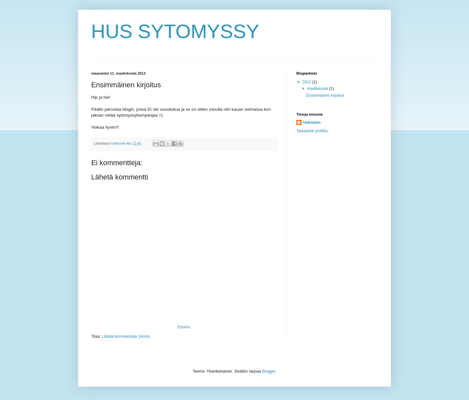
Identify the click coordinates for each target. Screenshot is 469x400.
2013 (307, 82)
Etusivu (184, 327)
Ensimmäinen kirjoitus (325, 95)
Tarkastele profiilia (312, 131)
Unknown (311, 122)
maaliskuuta (318, 88)
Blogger (269, 371)
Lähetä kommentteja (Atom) (126, 336)
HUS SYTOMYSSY (175, 31)
